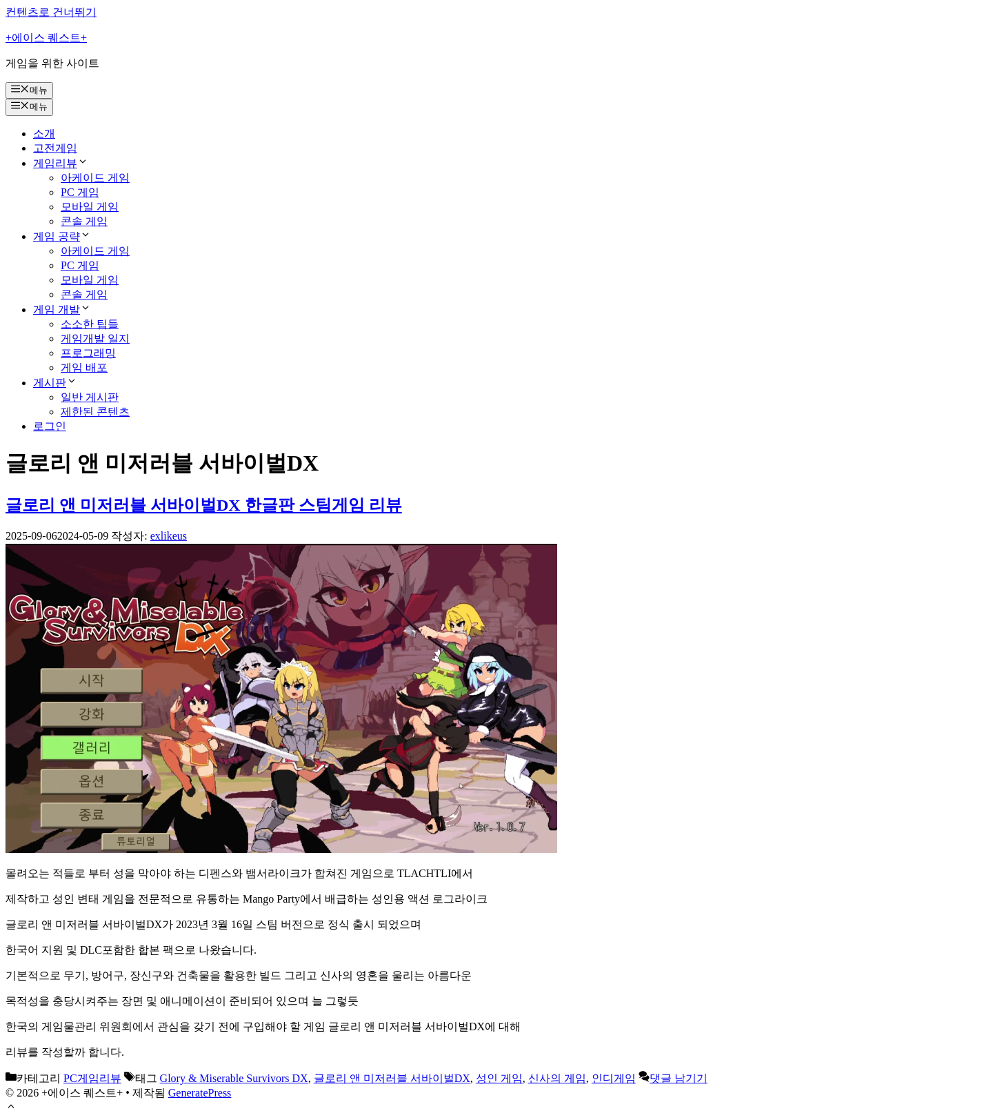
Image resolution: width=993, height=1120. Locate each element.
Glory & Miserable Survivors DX (234, 1078)
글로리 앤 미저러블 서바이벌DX (392, 1078)
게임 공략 (62, 236)
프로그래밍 (88, 353)
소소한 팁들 (90, 324)
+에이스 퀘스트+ (46, 37)
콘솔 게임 (84, 221)
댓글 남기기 (679, 1078)
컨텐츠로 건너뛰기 (51, 12)
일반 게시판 (90, 397)
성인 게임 (499, 1078)
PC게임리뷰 (92, 1078)
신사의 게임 (557, 1078)
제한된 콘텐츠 (95, 411)
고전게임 (55, 148)
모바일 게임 (90, 207)
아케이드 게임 (95, 178)
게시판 (55, 383)
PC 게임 (80, 192)
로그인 (49, 426)
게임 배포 (84, 367)
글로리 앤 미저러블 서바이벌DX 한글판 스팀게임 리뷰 (204, 505)
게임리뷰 (60, 163)
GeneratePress (200, 1093)
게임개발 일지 (95, 338)
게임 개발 (62, 309)
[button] (11, 1108)
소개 (44, 133)
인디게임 (614, 1078)
